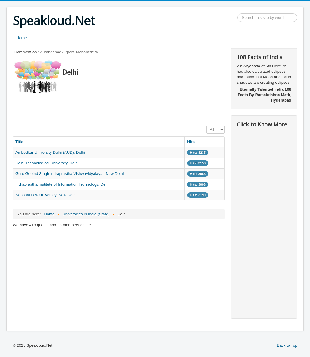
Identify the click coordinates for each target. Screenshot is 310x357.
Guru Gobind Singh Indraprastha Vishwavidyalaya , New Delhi (69, 173)
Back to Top (287, 345)
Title (19, 142)
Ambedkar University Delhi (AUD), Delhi (50, 152)
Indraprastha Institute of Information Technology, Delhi (62, 184)
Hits (191, 142)
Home (21, 37)
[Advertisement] (123, 107)
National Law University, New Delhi (45, 195)
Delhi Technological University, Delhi (46, 163)
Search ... (237, 13)
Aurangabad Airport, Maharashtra (69, 52)
